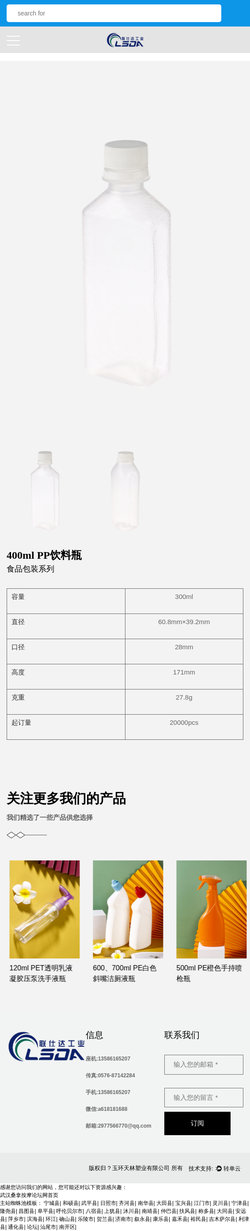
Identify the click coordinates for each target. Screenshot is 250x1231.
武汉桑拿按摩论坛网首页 (29, 1195)
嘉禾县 (180, 1219)
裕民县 (198, 1219)
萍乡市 (16, 1219)
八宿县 (94, 1211)
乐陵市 (86, 1219)
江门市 (202, 1203)
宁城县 (52, 1203)
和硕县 (71, 1203)
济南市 (123, 1219)
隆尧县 (8, 1211)
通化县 (16, 1227)
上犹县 (112, 1211)
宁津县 (239, 1203)
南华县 (146, 1203)
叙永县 (142, 1219)
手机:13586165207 (108, 1092)
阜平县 (45, 1211)
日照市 (108, 1203)
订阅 (197, 1123)
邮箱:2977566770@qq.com (119, 1126)
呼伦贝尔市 (69, 1211)
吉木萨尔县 (222, 1219)
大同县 (225, 1211)
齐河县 (127, 1203)
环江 (50, 1219)
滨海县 (35, 1219)
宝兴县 (183, 1203)
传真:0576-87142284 (110, 1075)
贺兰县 (105, 1219)
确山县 (67, 1219)
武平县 (89, 1203)
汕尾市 (48, 1227)
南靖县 (150, 1211)
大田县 (164, 1203)
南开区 (67, 1227)
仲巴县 (169, 1211)
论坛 (32, 1227)
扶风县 (187, 1211)
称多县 (206, 1211)
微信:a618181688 (107, 1109)
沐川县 (131, 1211)
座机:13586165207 (108, 1059)
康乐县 (161, 1219)
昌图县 (26, 1211)
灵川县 (220, 1203)
